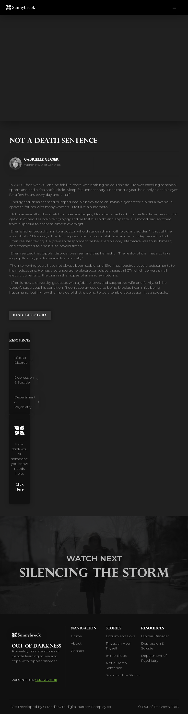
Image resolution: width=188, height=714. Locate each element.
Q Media (50, 706)
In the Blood (116, 655)
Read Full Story (30, 315)
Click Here (19, 487)
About (76, 643)
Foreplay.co (101, 706)
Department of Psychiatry (154, 658)
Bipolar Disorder (155, 636)
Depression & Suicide (152, 645)
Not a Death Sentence (116, 665)
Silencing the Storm (123, 675)
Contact (77, 650)
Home (76, 636)
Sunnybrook (46, 680)
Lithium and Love (121, 636)
